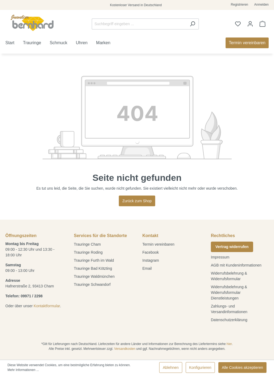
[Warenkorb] (262, 24)
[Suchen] (192, 23)
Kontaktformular (47, 306)
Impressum (220, 257)
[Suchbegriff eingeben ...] (139, 23)
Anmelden (261, 4)
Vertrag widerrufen (232, 247)
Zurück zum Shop (137, 201)
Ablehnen (170, 367)
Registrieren (239, 4)
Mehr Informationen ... (23, 370)
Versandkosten (124, 349)
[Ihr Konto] (250, 24)
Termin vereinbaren (158, 244)
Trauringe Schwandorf (92, 284)
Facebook (150, 252)
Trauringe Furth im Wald (94, 260)
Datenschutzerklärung (229, 320)
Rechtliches (223, 235)
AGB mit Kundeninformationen (236, 265)
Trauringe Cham (87, 244)
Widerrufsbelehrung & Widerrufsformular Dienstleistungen (229, 292)
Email (147, 268)
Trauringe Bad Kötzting (93, 268)
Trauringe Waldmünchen (94, 276)
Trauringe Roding (88, 252)
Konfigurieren (200, 367)
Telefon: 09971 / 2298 (24, 296)
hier (229, 344)
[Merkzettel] (238, 24)
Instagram (150, 260)
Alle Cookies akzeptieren (242, 367)
